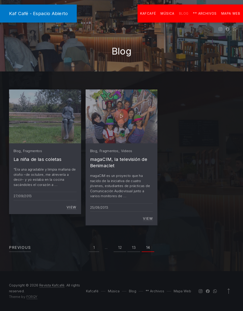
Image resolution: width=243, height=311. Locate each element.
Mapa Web (230, 13)
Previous (20, 247)
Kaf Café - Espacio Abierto (38, 13)
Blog (184, 13)
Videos (126, 151)
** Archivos (205, 13)
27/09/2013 (23, 196)
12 (120, 247)
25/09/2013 (99, 207)
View (72, 207)
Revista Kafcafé (52, 285)
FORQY (31, 297)
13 (134, 247)
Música (167, 13)
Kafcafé (148, 13)
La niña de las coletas (37, 159)
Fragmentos (32, 151)
